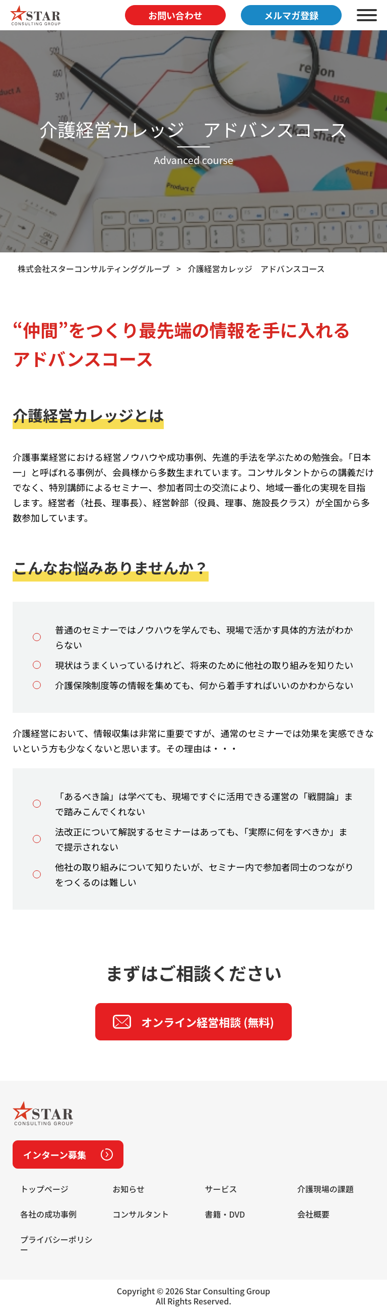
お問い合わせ (175, 15)
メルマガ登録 (291, 15)
